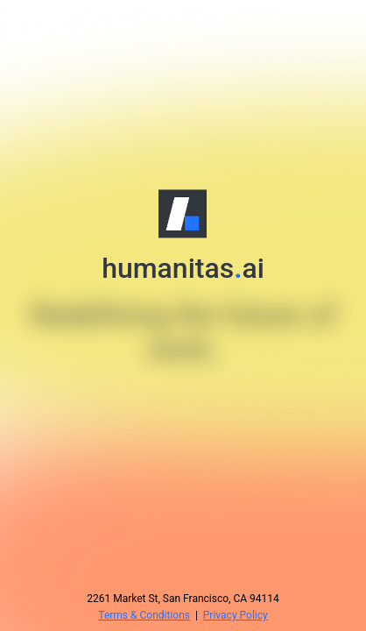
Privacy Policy (235, 615)
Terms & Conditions (144, 615)
